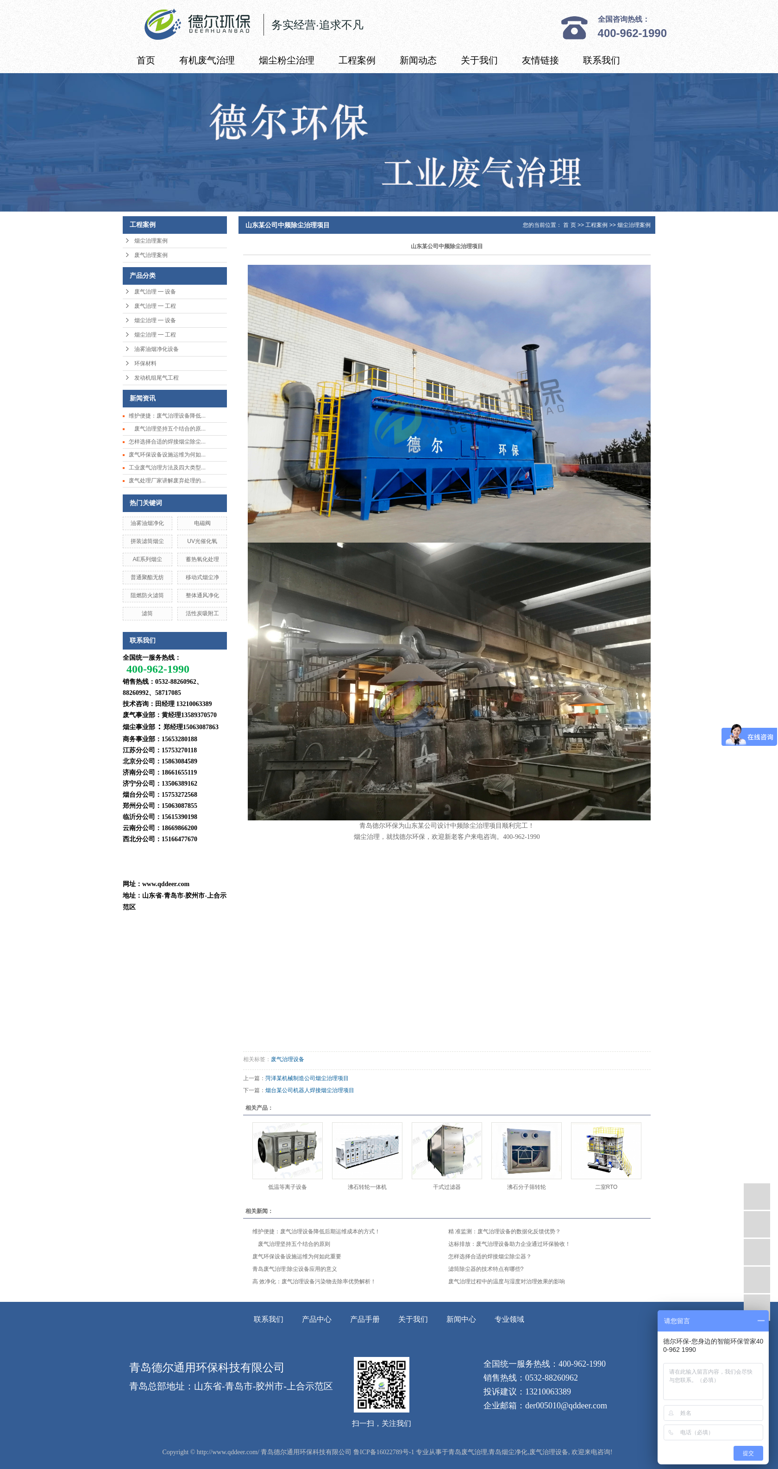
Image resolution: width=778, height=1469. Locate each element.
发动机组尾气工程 (156, 378)
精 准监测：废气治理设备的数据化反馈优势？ (504, 1231)
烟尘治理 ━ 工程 (155, 334)
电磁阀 (202, 523)
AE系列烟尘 (147, 559)
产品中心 (317, 1319)
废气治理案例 (151, 255)
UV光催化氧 (202, 541)
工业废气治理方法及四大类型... (167, 467)
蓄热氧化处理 (202, 559)
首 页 (569, 225)
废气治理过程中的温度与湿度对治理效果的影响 (506, 1281)
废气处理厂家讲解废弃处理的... (167, 480)
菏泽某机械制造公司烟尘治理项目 (307, 1078)
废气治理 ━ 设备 (155, 291)
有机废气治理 (207, 60)
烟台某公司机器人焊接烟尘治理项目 (309, 1090)
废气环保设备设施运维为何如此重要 (296, 1256)
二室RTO (606, 1187)
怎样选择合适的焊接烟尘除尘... (167, 441)
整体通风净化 (202, 595)
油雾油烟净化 (147, 523)
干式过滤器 (447, 1187)
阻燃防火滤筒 (147, 595)
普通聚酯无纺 (147, 577)
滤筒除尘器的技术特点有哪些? (486, 1269)
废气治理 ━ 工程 (155, 306)
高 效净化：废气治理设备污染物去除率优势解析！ (314, 1281)
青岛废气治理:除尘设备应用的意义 (294, 1269)
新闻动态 (418, 60)
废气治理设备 (287, 1059)
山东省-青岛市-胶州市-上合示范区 (263, 1386)
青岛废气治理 (467, 1452)
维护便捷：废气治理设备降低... (167, 416)
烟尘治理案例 (151, 241)
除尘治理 (476, 825)
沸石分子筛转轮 (526, 1187)
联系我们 (601, 60)
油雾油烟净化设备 (156, 349)
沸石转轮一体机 (367, 1187)
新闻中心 (461, 1319)
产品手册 (365, 1319)
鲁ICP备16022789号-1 (383, 1452)
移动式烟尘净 (202, 577)
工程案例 (357, 60)
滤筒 (147, 613)
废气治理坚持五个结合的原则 (291, 1244)
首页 (146, 60)
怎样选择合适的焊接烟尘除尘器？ (490, 1256)
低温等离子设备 (287, 1187)
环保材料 (145, 363)
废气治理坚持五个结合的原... (167, 428)
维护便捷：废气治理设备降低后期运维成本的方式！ (316, 1231)
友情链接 (540, 60)
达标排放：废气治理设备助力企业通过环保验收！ (509, 1244)
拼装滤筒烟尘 (147, 541)
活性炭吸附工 (202, 613)
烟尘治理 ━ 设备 (155, 320)
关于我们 (479, 60)
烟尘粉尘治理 (286, 60)
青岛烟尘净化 (508, 1452)
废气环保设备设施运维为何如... (167, 454)
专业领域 (509, 1319)
